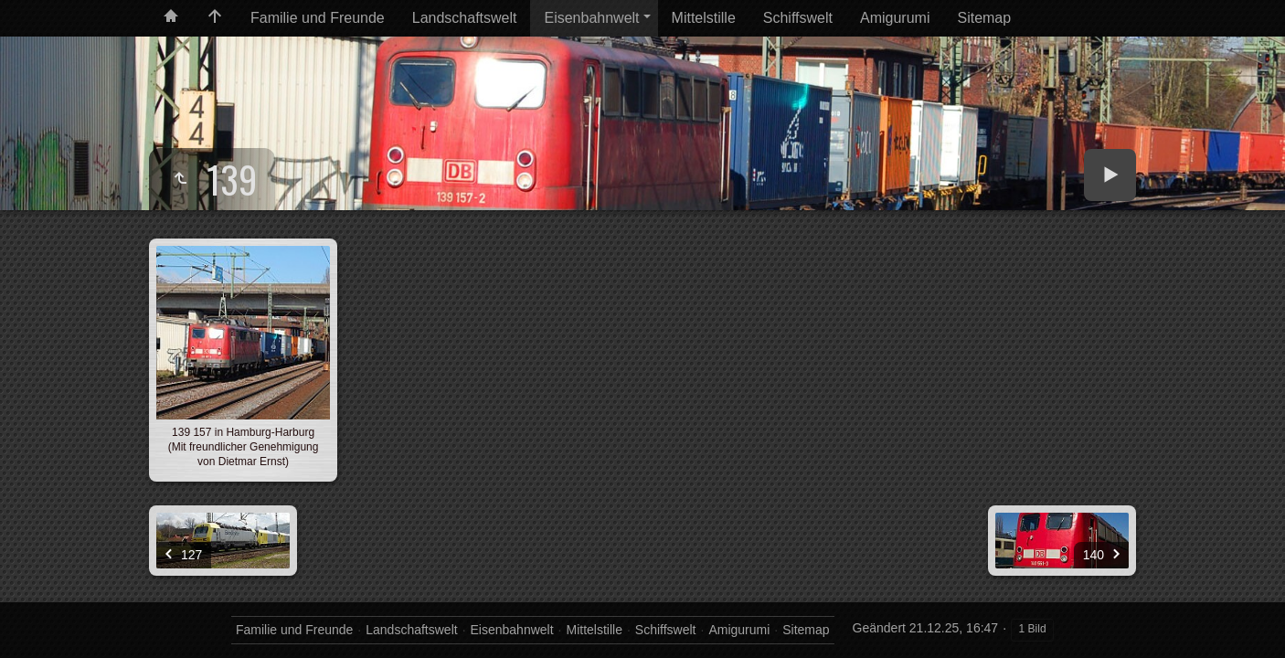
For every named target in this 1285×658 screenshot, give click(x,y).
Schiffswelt (798, 18)
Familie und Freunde (317, 18)
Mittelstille (704, 18)
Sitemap (984, 18)
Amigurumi (894, 18)
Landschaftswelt (464, 18)
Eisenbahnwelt (591, 18)
